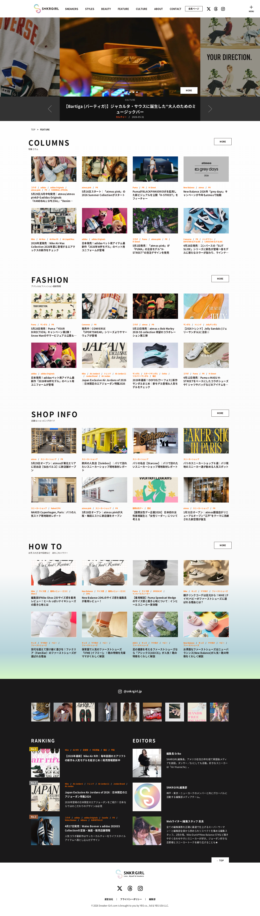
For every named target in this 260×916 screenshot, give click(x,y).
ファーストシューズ (220, 591)
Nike (33, 239)
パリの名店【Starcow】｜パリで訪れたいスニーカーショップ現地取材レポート (155, 464)
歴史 (149, 508)
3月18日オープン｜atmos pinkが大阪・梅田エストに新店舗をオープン (102, 513)
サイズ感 (42, 591)
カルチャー (121, 116)
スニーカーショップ (48, 459)
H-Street (152, 187)
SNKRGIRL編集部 (176, 787)
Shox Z (34, 593)
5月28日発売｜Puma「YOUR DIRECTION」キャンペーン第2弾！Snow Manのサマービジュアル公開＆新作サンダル (53, 332)
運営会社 (109, 899)
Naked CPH (56, 508)
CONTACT (175, 8)
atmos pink (35, 190)
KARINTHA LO (97, 820)
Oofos (164, 373)
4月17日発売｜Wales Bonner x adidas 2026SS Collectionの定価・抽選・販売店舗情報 (92, 828)
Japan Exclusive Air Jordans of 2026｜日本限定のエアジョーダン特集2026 (104, 381)
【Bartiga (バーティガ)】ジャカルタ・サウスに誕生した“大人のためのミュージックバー (130, 108)
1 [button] (123, 92)
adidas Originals (57, 187)
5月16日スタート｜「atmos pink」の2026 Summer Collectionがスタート (103, 193)
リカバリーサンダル (140, 376)
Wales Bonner (70, 820)
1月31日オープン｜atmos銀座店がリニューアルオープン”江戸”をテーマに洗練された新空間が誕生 (206, 515)
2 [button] (126, 92)
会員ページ (193, 8)
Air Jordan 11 (120, 373)
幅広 (154, 376)
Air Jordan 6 (95, 373)
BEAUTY (106, 8)
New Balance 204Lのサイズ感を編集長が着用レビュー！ (104, 599)
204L (88, 593)
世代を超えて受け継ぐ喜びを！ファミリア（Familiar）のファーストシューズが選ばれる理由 (53, 652)
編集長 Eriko (173, 753)
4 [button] (133, 92)
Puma (135, 187)
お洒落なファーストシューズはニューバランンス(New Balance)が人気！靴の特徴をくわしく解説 (206, 652)
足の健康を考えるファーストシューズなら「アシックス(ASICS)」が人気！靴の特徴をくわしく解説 (155, 652)
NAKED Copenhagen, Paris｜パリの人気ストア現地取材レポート (53, 513)
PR (46, 190)
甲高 (113, 750)
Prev (50, 108)
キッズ (194, 591)
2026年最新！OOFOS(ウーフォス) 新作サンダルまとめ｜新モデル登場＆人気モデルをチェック (155, 383)
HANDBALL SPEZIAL (59, 190)
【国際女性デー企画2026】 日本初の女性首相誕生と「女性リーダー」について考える (155, 515)
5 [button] (137, 92)
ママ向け (204, 591)
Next (210, 108)
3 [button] (130, 92)
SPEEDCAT (157, 591)
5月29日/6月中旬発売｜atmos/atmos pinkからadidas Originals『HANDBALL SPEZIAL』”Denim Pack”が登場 (53, 197)
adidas (43, 187)
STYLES (89, 8)
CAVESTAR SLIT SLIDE (213, 241)
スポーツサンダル (151, 373)
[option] (130, 57)
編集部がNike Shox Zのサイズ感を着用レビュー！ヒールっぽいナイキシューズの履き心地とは (53, 601)
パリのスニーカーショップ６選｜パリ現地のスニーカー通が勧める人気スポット (205, 464)
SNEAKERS (71, 8)
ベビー (54, 643)
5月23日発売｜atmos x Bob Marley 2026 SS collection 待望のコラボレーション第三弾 (154, 332)
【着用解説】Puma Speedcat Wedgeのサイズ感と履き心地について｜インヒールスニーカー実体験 (155, 601)
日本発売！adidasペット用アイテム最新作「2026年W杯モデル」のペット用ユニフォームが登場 (103, 246)
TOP (33, 129)
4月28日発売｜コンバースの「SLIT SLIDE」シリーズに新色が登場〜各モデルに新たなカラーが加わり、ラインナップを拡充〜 (205, 249)
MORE (189, 90)
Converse (187, 239)
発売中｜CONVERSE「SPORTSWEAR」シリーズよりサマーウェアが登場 (104, 332)
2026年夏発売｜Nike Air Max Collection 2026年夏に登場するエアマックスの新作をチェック (53, 246)
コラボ (33, 187)
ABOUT (158, 8)
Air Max (42, 239)
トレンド (198, 324)
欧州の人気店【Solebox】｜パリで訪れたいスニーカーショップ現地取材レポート (104, 466)
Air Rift (76, 750)
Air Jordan (106, 376)
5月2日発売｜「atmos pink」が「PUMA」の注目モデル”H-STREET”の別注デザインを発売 (151, 249)
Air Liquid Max (68, 239)
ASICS (135, 643)
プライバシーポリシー (131, 899)
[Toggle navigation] (251, 8)
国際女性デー (138, 508)
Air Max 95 (54, 239)
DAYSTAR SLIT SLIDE (191, 241)
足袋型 (85, 750)
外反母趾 (95, 750)
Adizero (84, 820)
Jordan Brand (91, 376)
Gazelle (105, 817)
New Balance (188, 187)
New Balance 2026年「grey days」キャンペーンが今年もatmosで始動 (205, 193)
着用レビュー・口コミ (59, 591)
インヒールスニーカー (141, 593)
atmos (201, 187)
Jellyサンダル (211, 324)
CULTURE (141, 8)
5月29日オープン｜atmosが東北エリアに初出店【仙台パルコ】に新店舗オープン (53, 466)
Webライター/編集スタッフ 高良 (185, 821)
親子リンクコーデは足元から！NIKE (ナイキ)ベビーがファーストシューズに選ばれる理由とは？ (206, 598)
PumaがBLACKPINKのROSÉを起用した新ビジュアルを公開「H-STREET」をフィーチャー (155, 195)
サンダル (43, 324)
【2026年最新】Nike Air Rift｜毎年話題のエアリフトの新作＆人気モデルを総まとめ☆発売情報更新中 (95, 758)
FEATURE (123, 8)
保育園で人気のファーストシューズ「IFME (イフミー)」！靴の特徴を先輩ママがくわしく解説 (103, 652)
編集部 (152, 899)
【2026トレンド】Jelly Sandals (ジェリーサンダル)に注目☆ (205, 330)
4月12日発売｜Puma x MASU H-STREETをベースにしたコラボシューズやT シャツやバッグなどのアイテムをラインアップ (205, 381)
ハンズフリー (207, 239)
